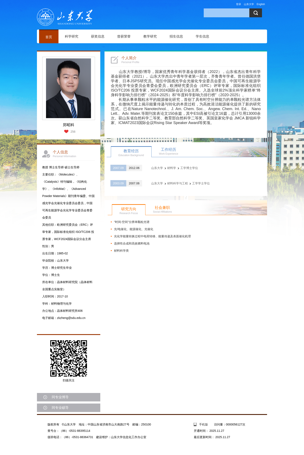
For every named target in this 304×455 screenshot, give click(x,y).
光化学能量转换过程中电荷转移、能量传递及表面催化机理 (152, 236)
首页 (48, 37)
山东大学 (249, 4)
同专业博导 (60, 397)
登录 (238, 4)
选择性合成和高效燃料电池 (131, 243)
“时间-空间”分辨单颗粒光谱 (131, 222)
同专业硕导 (60, 407)
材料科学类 (121, 250)
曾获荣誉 (124, 36)
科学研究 (71, 36)
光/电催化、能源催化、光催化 (133, 229)
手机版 (203, 424)
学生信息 (202, 36)
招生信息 (176, 36)
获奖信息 (97, 36)
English (261, 4)
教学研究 (150, 36)
